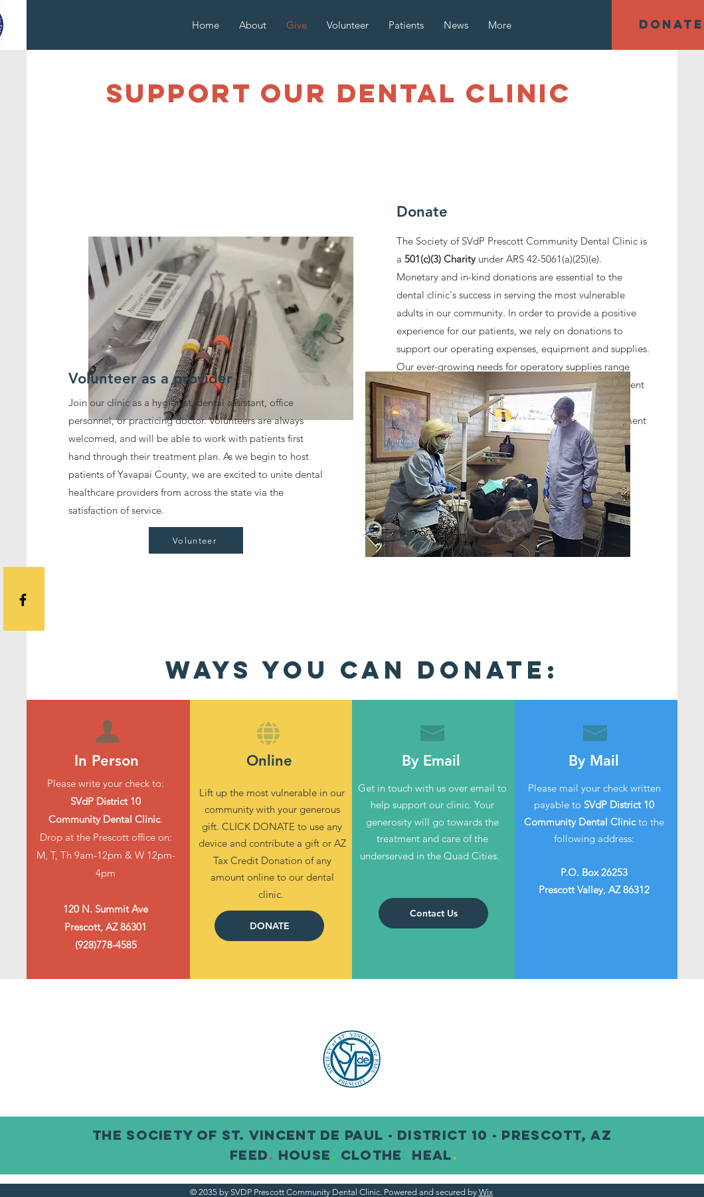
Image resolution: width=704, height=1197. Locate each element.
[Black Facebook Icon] (23, 600)
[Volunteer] (196, 540)
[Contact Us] (433, 913)
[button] (269, 926)
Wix (486, 1192)
